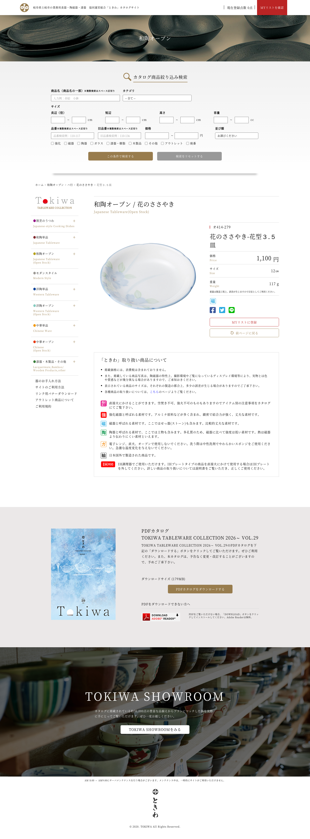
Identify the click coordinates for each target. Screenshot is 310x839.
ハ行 (70, 185)
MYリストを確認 (272, 7)
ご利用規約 (43, 406)
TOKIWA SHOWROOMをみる (155, 729)
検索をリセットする (189, 156)
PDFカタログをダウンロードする (200, 589)
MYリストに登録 (244, 322)
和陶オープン (55, 185)
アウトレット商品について (54, 400)
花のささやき (85, 185)
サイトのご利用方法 (49, 387)
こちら (154, 392)
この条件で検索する (120, 156)
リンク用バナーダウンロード (56, 393)
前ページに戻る (244, 333)
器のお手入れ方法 (48, 381)
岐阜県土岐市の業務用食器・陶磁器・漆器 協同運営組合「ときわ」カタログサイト (86, 7)
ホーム (39, 185)
